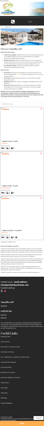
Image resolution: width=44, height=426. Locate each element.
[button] (41, 37)
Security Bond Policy (6, 367)
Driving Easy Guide (5, 336)
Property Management (6, 403)
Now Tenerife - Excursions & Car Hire (10, 347)
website (18, 74)
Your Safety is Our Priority (7, 352)
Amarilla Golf (4, 306)
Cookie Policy (4, 393)
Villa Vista (4, 143)
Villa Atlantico (6, 188)
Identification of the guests (8, 372)
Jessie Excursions (5, 341)
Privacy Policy (4, 388)
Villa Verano (4, 318)
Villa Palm (5, 232)
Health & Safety (5, 382)
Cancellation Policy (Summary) (8, 362)
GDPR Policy (4, 398)
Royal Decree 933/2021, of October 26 (10, 377)
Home (2, 27)
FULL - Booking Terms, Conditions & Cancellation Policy (15, 357)
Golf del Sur (4, 315)
